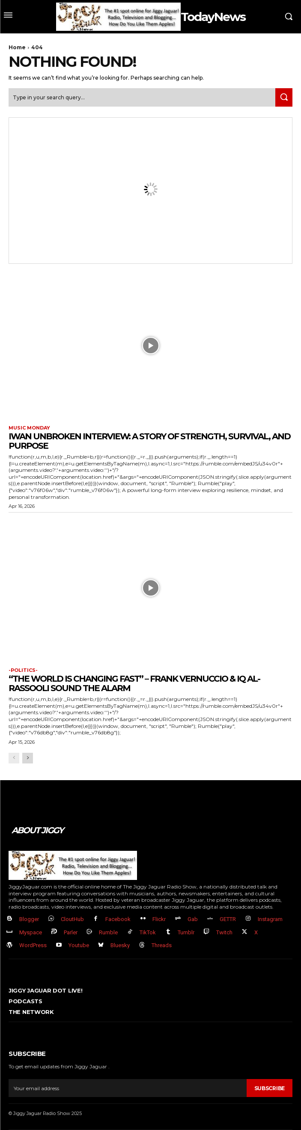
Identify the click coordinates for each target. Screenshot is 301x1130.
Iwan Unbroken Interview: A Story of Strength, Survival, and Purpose (149, 441)
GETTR (228, 919)
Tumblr (186, 932)
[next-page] (27, 758)
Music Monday (29, 428)
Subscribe (269, 1088)
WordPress (33, 945)
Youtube (79, 945)
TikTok (148, 932)
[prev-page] (14, 758)
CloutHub (72, 919)
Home (17, 47)
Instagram (270, 919)
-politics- (23, 670)
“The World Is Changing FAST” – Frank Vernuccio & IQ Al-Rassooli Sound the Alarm (134, 683)
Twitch (224, 932)
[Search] (283, 97)
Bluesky (120, 945)
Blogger (29, 919)
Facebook (118, 919)
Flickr (159, 919)
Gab (193, 919)
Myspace (30, 932)
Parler (70, 932)
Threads (162, 945)
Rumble (108, 932)
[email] (128, 1088)
